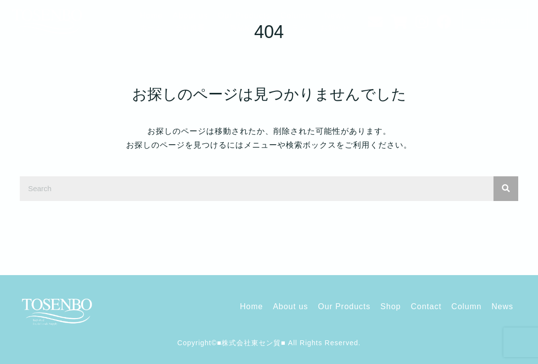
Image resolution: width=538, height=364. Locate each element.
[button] (495, 19)
